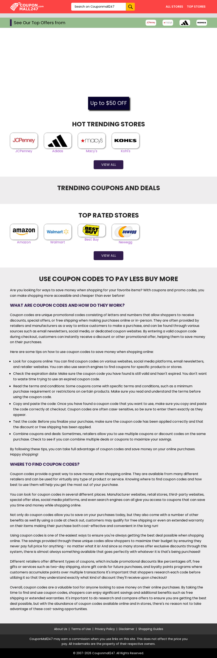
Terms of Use (81, 629)
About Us (60, 629)
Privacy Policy (105, 629)
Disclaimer (126, 629)
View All (108, 164)
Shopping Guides (150, 629)
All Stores (174, 6)
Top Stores (196, 6)
